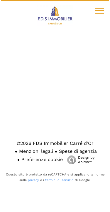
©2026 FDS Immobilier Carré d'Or (55, 143)
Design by (79, 159)
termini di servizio (59, 180)
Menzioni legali (36, 151)
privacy (33, 180)
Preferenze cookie (42, 159)
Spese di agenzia (78, 151)
